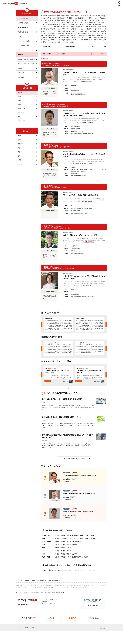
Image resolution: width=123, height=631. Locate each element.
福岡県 (57, 557)
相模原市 (57, 570)
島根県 (68, 551)
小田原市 (20, 160)
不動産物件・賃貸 (23, 27)
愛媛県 (68, 554)
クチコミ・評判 (90, 46)
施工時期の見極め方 (47, 46)
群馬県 (93, 538)
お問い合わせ (35, 627)
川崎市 (50, 570)
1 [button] (69, 388)
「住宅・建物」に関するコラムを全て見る (74, 458)
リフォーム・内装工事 (24, 41)
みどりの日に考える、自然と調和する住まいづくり (61, 417)
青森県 (63, 535)
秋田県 (74, 535)
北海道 (57, 535)
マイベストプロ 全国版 (23, 627)
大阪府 (57, 548)
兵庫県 (68, 548)
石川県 (74, 541)
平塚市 (19, 148)
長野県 (63, 541)
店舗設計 (20, 68)
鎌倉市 (19, 152)
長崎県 (63, 557)
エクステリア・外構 (23, 45)
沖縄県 (86, 557)
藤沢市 (19, 156)
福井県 (80, 541)
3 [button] (74, 388)
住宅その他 (21, 77)
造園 (19, 50)
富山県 (68, 541)
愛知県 (57, 544)
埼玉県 (76, 538)
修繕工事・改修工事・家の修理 (26, 63)
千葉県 (70, 538)
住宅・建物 (25, 18)
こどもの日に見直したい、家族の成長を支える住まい (62, 399)
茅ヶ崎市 (20, 164)
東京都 (57, 538)
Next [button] (106, 324)
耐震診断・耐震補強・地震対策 (26, 59)
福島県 (92, 535)
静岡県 (63, 544)
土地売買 (20, 36)
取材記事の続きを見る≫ (86, 81)
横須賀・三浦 (21, 108)
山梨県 (57, 541)
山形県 (86, 535)
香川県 (63, 554)
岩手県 (68, 535)
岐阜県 (74, 544)
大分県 (68, 557)
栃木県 (87, 538)
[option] (58, 324)
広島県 (57, 551)
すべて (19, 18)
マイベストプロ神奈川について (51, 599)
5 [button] (79, 388)
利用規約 (45, 601)
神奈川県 (64, 538)
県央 (19, 116)
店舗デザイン (21, 72)
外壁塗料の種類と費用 (70, 46)
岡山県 (63, 551)
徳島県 (57, 554)
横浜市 (44, 570)
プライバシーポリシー (48, 603)
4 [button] (76, 388)
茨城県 (82, 538)
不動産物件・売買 (23, 32)
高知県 (74, 554)
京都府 (63, 548)
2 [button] (71, 388)
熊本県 (74, 557)
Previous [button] (41, 324)
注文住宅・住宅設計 (23, 23)
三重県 (68, 544)
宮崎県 (80, 557)
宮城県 (80, 535)
